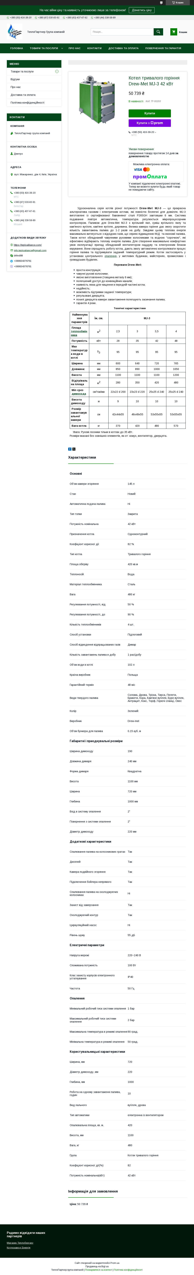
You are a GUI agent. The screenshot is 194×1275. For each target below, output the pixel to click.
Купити (150, 113)
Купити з (150, 123)
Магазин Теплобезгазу (20, 1242)
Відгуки (15, 79)
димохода (79, 393)
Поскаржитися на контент (98, 1270)
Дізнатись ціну (142, 10)
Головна (16, 48)
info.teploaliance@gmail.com (30, 250)
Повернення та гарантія (163, 48)
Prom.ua (114, 1263)
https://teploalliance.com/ (28, 245)
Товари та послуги (44, 48)
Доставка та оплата (123, 48)
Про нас (75, 48)
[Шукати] (158, 31)
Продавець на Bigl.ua (97, 1266)
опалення (111, 256)
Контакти (94, 48)
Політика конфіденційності (27, 102)
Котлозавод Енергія (18, 1247)
